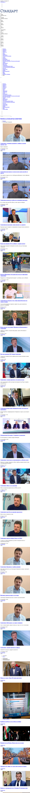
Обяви (4, 73)
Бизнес (4, 53)
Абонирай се (2, 1)
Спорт (4, 57)
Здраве (4, 62)
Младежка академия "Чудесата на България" (11, 61)
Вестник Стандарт (6, 60)
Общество (5, 51)
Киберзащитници (6, 71)
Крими (4, 70)
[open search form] (0, 77)
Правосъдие (5, 69)
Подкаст (4, 58)
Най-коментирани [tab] (6, 659)
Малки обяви (5, 109)
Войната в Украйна (6, 74)
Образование (5, 63)
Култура (4, 68)
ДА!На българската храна (8, 66)
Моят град (5, 64)
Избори (4, 50)
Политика (4, 49)
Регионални (5, 59)
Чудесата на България (7, 94)
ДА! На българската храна (8, 101)
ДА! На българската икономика (9, 67)
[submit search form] (11, 116)
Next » (4, 656)
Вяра (4, 72)
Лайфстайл (5, 91)
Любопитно (5, 90)
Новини (4, 48)
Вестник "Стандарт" (7, 96)
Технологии (5, 65)
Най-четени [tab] (5, 658)
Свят (4, 52)
